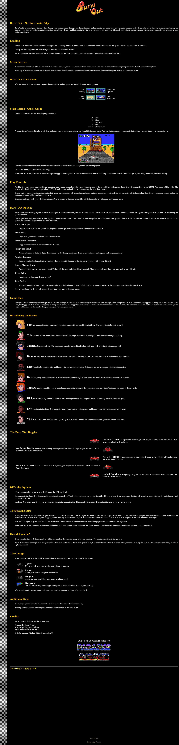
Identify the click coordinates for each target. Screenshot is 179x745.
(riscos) (13, 668)
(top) (19, 668)
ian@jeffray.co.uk (29, 668)
